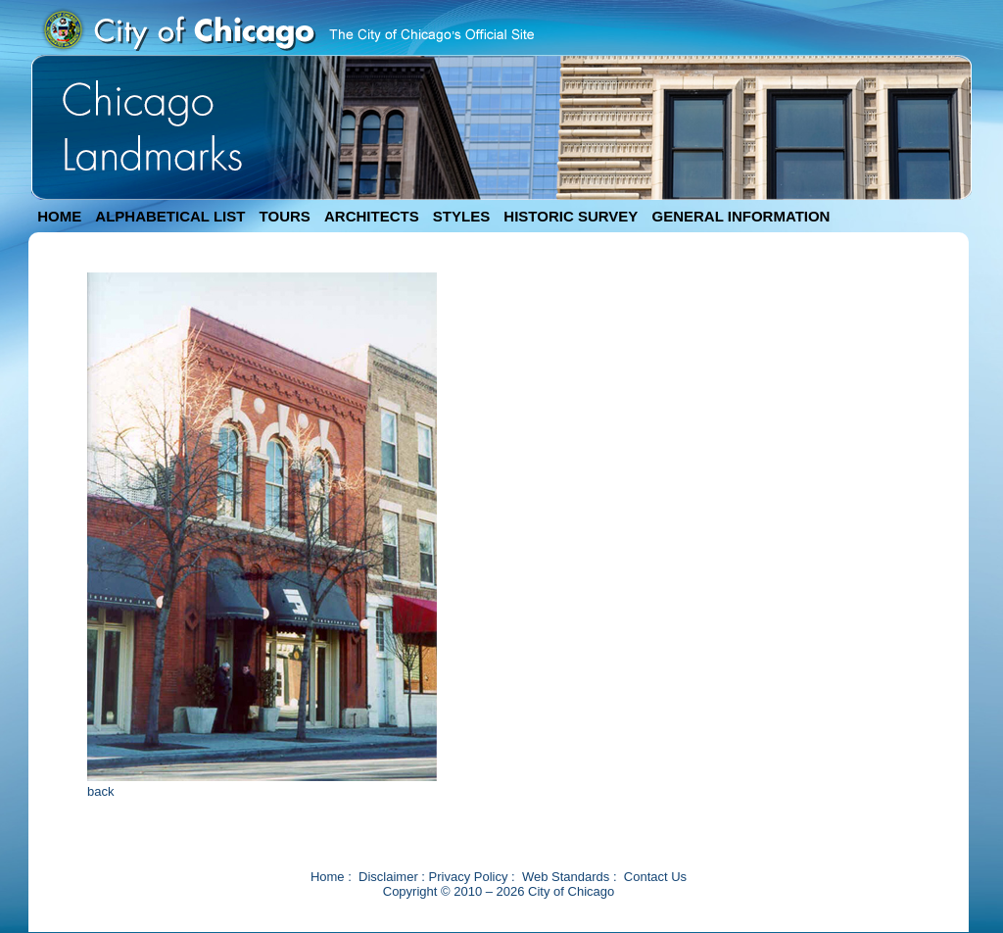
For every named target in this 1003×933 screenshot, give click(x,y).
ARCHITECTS (371, 216)
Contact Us (655, 876)
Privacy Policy (468, 876)
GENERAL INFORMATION (741, 216)
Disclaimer (388, 876)
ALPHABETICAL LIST (170, 216)
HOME (59, 216)
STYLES (461, 216)
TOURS (285, 216)
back (100, 791)
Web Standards (565, 876)
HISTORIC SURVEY (570, 216)
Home (327, 876)
